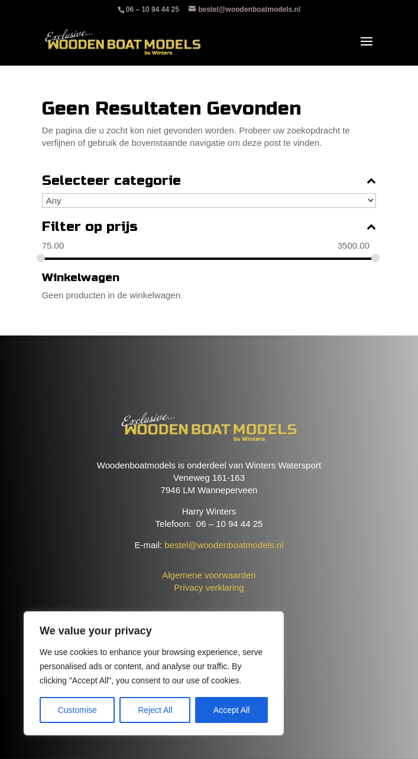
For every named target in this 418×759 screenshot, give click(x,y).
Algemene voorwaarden (208, 575)
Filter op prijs (209, 227)
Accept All (231, 710)
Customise (77, 710)
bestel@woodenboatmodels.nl (223, 545)
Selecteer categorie (209, 181)
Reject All (155, 710)
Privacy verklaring (209, 587)
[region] (154, 673)
